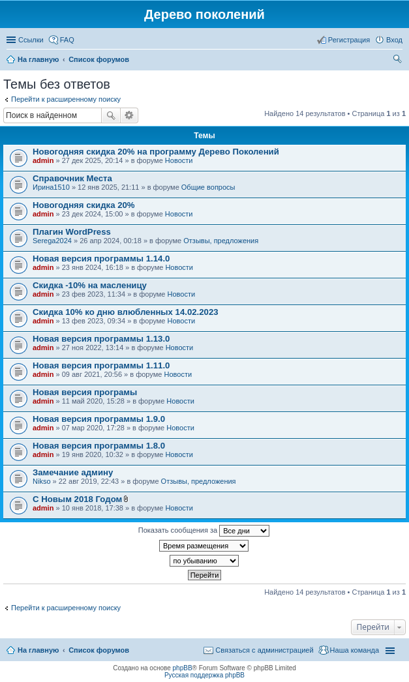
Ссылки (31, 40)
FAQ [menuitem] (67, 40)
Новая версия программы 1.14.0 (101, 258)
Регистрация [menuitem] (349, 40)
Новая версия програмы (85, 392)
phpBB (182, 668)
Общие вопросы (208, 187)
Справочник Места (72, 178)
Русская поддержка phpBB (204, 675)
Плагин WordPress (72, 232)
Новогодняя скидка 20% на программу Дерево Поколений (156, 151)
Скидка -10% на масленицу (90, 285)
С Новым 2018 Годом (77, 499)
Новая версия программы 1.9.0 (99, 419)
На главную (38, 650)
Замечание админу (73, 472)
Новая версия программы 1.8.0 (99, 446)
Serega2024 (52, 241)
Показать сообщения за (203, 531)
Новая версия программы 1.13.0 (101, 339)
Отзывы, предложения (220, 241)
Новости (179, 160)
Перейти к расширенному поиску (66, 99)
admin (43, 160)
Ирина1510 (51, 187)
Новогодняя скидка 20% (84, 205)
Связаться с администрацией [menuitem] (264, 650)
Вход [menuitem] (394, 40)
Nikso (42, 481)
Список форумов (98, 650)
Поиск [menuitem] (398, 60)
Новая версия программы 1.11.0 (101, 365)
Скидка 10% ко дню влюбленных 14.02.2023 (126, 312)
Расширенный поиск (129, 115)
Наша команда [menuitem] (354, 650)
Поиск (111, 115)
